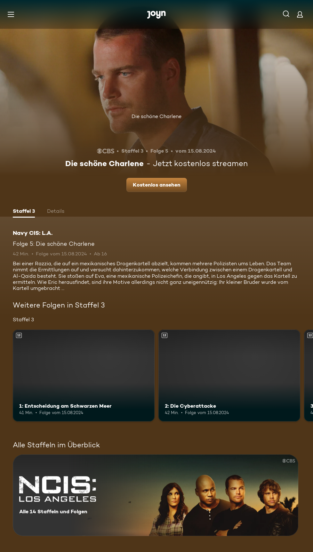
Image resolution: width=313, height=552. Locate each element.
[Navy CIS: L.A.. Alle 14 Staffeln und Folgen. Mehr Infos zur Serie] (155, 495)
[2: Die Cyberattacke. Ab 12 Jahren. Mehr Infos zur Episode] (229, 376)
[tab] (24, 212)
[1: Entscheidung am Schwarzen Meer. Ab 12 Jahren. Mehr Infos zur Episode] (84, 376)
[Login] (299, 14)
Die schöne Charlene (156, 116)
